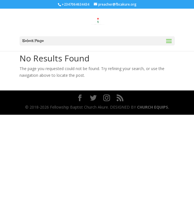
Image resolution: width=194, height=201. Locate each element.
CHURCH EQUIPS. (152, 107)
